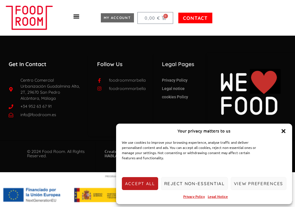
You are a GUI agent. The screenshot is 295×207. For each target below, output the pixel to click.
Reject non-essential (194, 183)
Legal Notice (218, 196)
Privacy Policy (194, 196)
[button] (283, 131)
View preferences (258, 183)
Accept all (140, 183)
